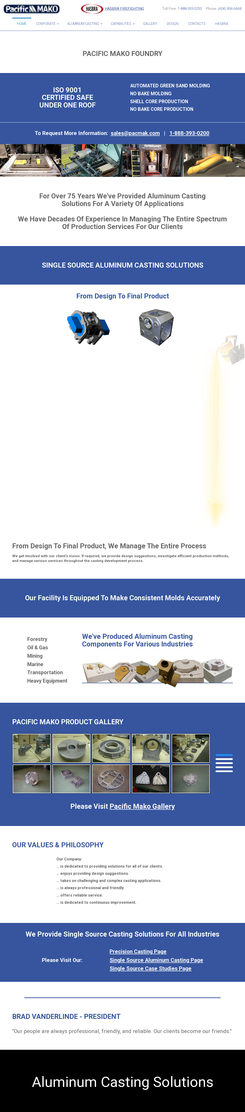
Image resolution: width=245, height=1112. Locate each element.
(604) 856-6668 (229, 8)
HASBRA (221, 24)
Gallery (150, 24)
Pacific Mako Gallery (142, 806)
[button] (224, 755)
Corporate (46, 24)
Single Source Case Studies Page (150, 968)
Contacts (197, 24)
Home (22, 24)
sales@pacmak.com (135, 133)
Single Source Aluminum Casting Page (156, 960)
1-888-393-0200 (190, 8)
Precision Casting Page (138, 951)
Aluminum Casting (83, 24)
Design (172, 24)
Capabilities (121, 24)
